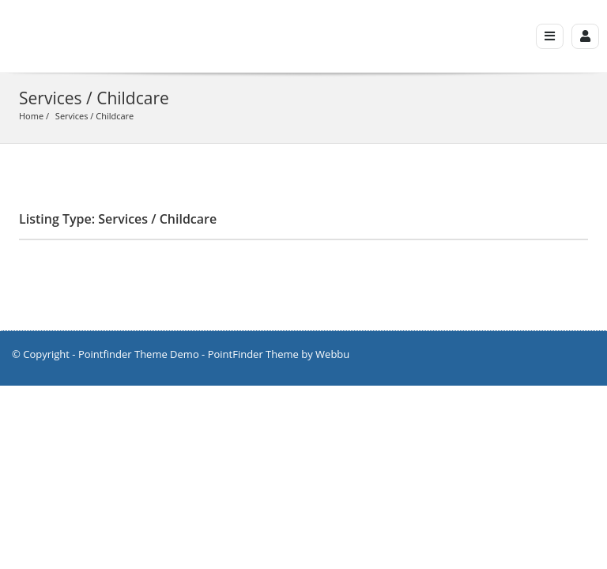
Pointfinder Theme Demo (138, 354)
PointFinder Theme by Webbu (279, 354)
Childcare (115, 116)
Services (72, 116)
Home (31, 116)
